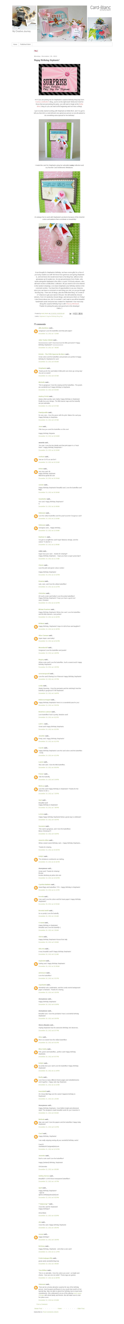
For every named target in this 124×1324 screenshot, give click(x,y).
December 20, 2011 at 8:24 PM (49, 1004)
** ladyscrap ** (44, 1204)
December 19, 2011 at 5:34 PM (49, 779)
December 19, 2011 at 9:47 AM (49, 420)
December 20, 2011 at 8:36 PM (49, 1018)
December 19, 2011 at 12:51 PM (49, 641)
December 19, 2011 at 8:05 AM (49, 361)
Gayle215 (42, 961)
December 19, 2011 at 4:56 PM (49, 767)
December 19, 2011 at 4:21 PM (49, 755)
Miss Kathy (43, 1049)
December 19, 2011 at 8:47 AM (49, 376)
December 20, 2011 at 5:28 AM (49, 942)
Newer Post (38, 1308)
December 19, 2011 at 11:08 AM (49, 544)
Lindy (41, 686)
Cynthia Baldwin (45, 884)
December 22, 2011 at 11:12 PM (49, 1252)
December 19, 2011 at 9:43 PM (49, 819)
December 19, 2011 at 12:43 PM (49, 629)
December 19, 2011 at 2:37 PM (49, 679)
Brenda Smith (44, 910)
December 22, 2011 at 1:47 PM (49, 1181)
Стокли (41, 922)
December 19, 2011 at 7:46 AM (49, 347)
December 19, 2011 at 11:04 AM (49, 530)
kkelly (41, 1077)
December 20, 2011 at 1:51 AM (49, 916)
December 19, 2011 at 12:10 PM (49, 575)
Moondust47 (43, 647)
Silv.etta (42, 949)
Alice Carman (43, 635)
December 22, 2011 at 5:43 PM (49, 1240)
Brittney (42, 1246)
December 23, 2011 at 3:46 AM (49, 1264)
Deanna (41, 581)
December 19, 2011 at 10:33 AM (49, 478)
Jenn (40, 426)
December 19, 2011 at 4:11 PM (49, 717)
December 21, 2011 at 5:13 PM (49, 1127)
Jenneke (42, 1155)
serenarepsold (44, 673)
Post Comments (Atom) (50, 1312)
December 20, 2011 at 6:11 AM (49, 954)
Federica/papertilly (45, 1258)
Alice (41, 1037)
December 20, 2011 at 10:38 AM (49, 966)
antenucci (42, 973)
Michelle (42, 382)
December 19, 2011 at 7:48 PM (49, 807)
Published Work (25, 44)
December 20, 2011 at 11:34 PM (49, 1071)
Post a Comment (42, 1304)
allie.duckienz (44, 328)
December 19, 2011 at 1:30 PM (49, 667)
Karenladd (42, 1091)
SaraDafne (42, 499)
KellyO (41, 856)
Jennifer (42, 736)
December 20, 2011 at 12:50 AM (49, 904)
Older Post (80, 1308)
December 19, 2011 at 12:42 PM (49, 617)
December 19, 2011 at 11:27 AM (49, 559)
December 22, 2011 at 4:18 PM (49, 1215)
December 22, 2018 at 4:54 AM (49, 1300)
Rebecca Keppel (45, 700)
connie (41, 485)
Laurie (41, 762)
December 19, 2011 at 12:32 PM (49, 603)
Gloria (41, 937)
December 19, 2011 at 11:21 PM (49, 890)
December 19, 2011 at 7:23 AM (49, 333)
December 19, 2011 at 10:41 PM (49, 862)
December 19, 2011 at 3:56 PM (49, 705)
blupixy (41, 659)
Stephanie (42, 368)
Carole (41, 748)
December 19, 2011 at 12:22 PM (49, 587)
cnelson (42, 456)
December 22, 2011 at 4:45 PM (49, 1227)
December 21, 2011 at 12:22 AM (49, 1085)
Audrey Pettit (44, 396)
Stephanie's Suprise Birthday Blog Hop (51, 316)
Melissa (41, 786)
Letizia (41, 814)
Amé (40, 800)
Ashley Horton (44, 1176)
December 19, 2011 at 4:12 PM (49, 741)
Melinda (41, 1119)
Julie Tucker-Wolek (46, 340)
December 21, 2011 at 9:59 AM (49, 1113)
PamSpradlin (43, 412)
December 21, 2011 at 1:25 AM (49, 1099)
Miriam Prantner (44, 609)
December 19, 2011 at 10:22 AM (49, 462)
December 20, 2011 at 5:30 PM (49, 992)
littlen (41, 469)
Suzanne (42, 826)
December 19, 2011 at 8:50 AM (49, 390)
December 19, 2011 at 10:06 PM (49, 850)
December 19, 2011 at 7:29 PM (49, 793)
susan (41, 1234)
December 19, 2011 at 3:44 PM (49, 693)
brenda (41, 896)
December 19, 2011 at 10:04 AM (49, 436)
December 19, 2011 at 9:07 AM (49, 406)
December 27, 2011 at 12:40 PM (49, 1278)
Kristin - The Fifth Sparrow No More (52, 354)
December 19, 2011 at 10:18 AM (49, 450)
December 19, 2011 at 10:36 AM (49, 492)
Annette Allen (44, 840)
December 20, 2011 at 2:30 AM (49, 930)
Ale (40, 1222)
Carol (41, 1133)
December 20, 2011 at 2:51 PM (49, 978)
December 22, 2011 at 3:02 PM (49, 1197)
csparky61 (42, 985)
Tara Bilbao (43, 1270)
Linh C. (41, 724)
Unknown (42, 513)
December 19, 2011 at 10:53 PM (49, 878)
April (40, 1188)
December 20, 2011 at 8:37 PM (49, 1030)
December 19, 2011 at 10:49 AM (49, 506)
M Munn (41, 623)
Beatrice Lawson (45, 712)
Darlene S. (42, 537)
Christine (42, 593)
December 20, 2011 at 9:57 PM (49, 1056)
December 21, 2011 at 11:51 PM (49, 1149)
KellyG (41, 1063)
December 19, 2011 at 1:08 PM (49, 653)
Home (15, 44)
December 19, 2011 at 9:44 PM (49, 834)
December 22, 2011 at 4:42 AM (49, 1169)
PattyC (41, 774)
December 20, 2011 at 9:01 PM (49, 1042)
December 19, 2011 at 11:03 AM (49, 518)
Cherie (41, 565)
